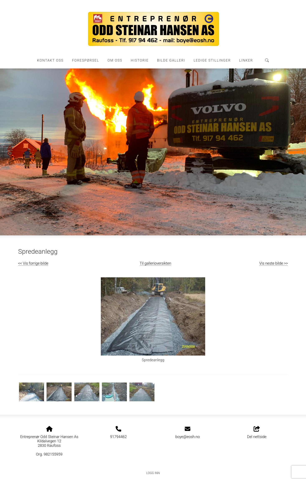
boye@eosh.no (187, 436)
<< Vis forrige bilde (33, 263)
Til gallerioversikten (155, 263)
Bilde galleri (171, 60)
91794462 (118, 436)
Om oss (114, 60)
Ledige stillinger (212, 60)
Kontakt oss (50, 60)
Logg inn (153, 473)
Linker (246, 60)
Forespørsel (85, 60)
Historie (140, 60)
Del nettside (257, 432)
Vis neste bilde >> (273, 263)
